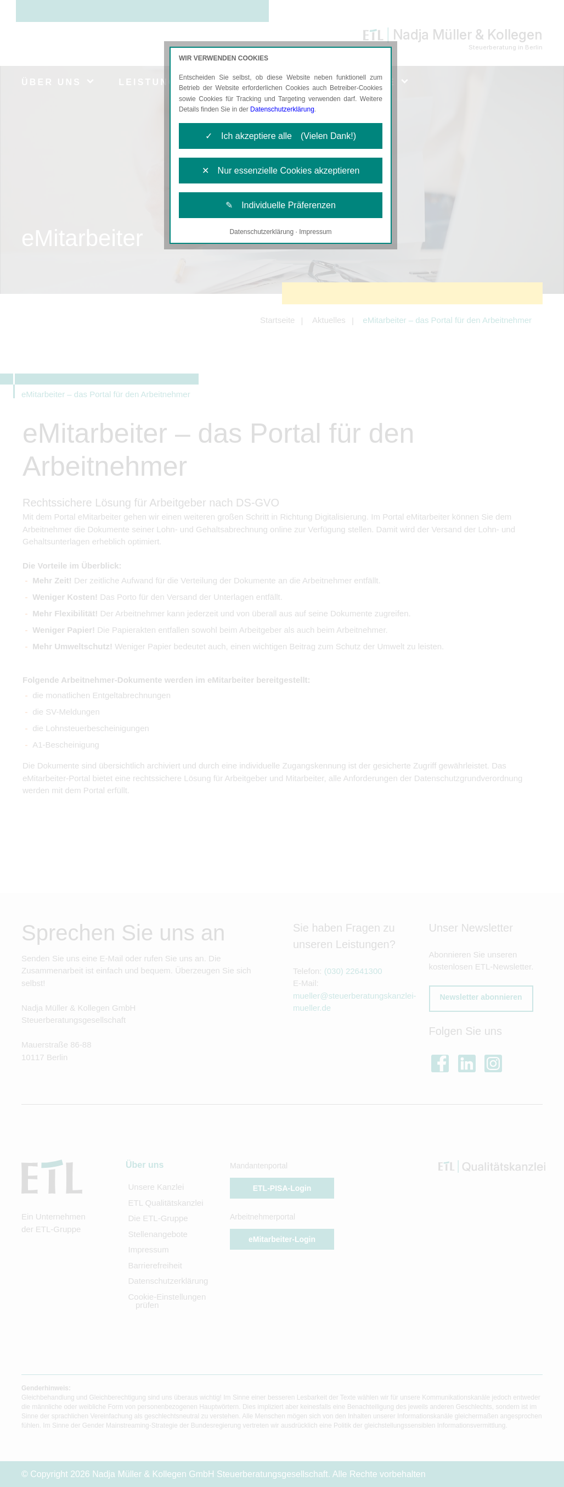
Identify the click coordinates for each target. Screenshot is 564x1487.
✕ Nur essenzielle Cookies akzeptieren (281, 170)
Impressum (315, 232)
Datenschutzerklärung (282, 109)
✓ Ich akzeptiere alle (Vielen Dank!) (280, 136)
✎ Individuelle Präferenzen (280, 205)
